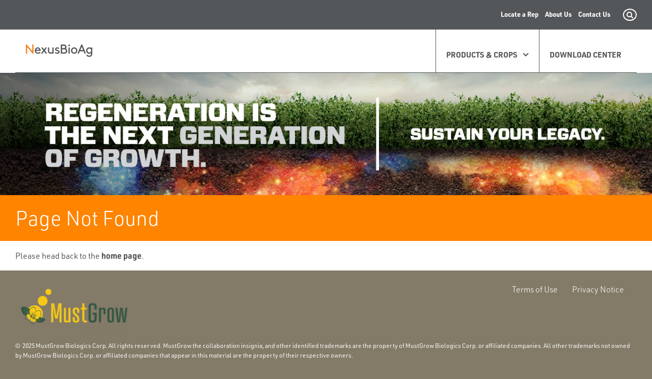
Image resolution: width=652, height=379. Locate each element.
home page (121, 255)
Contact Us (594, 14)
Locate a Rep (519, 14)
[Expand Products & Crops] (523, 54)
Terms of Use (535, 289)
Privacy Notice (598, 289)
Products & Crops (482, 55)
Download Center (585, 55)
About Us (558, 14)
